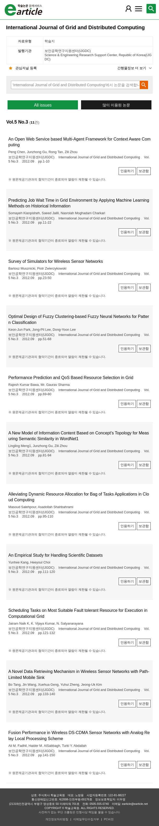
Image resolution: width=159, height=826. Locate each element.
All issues (43, 105)
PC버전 (109, 819)
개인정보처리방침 (56, 819)
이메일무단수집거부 (86, 819)
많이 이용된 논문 (116, 105)
